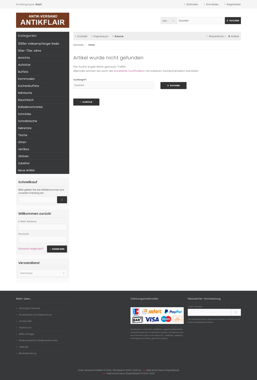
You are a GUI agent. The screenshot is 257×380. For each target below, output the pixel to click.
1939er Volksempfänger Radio (38, 44)
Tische (22, 135)
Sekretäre (25, 128)
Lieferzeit (22, 346)
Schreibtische (27, 121)
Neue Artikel (26, 170)
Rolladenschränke (30, 107)
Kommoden (26, 79)
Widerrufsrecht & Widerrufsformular (37, 340)
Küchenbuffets (28, 86)
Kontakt (81, 36)
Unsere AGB (23, 321)
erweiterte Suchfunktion (129, 71)
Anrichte (24, 58)
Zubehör (24, 163)
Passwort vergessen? (30, 248)
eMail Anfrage (25, 334)
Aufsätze (24, 65)
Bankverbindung (26, 353)
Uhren (22, 142)
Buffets (23, 72)
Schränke (24, 114)
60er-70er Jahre (29, 51)
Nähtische (25, 93)
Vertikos (23, 149)
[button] (169, 20)
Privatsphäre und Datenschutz (34, 314)
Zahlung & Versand (28, 308)
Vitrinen (23, 156)
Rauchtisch (26, 100)
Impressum (99, 36)
